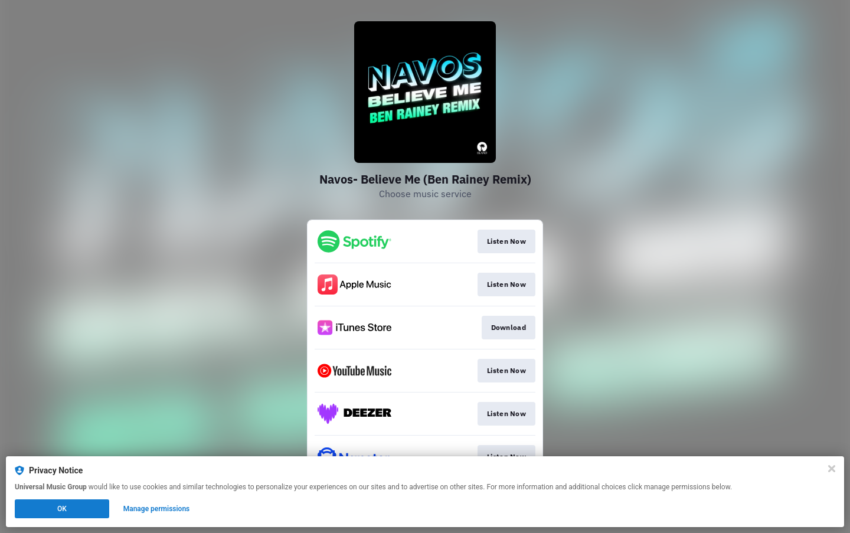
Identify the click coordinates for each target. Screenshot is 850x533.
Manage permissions (156, 509)
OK (62, 509)
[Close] (831, 468)
